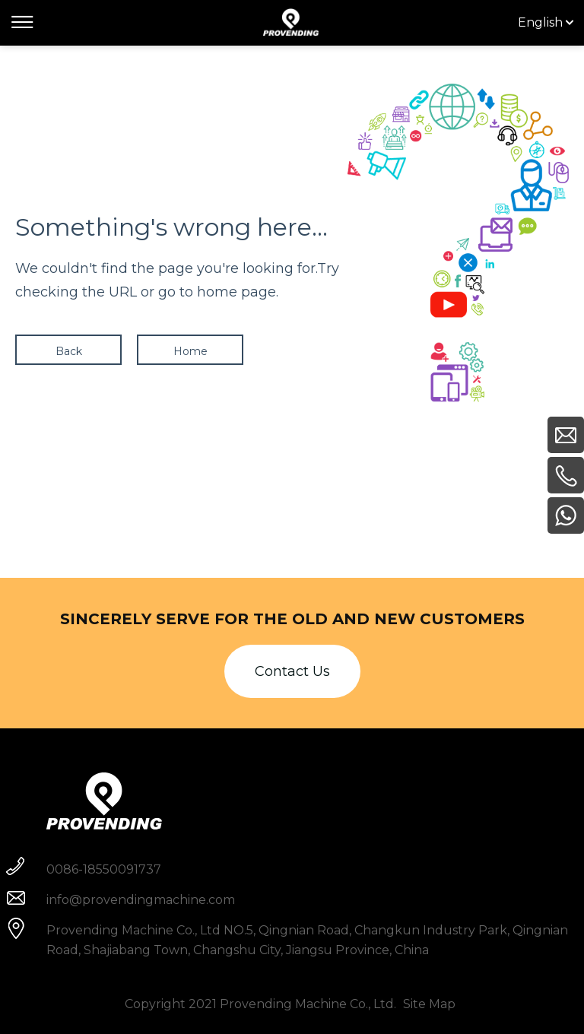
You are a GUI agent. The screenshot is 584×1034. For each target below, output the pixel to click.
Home (190, 351)
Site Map (429, 1004)
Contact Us (292, 671)
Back (69, 351)
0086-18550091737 (103, 869)
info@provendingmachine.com (140, 900)
